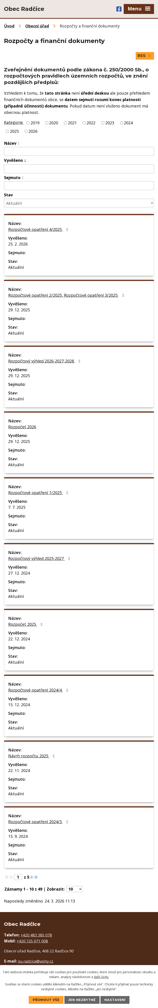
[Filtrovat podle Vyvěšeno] (79, 169)
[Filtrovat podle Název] (79, 151)
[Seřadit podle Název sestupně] (18, 144)
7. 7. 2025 (16, 507)
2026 (33, 131)
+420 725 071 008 (32, 941)
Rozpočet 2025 (26, 624)
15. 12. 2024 (19, 704)
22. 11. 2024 (19, 770)
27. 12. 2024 (19, 573)
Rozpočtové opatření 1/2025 (39, 492)
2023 (109, 123)
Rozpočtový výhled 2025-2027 (40, 558)
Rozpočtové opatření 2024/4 (39, 690)
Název (10, 143)
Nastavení (115, 1000)
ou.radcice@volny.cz (35, 961)
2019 (35, 123)
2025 (14, 131)
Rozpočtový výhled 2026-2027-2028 (45, 361)
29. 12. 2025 (19, 309)
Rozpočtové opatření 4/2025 (39, 229)
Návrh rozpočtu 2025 (32, 755)
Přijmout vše (46, 1000)
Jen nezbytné (82, 1000)
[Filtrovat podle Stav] (79, 203)
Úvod (9, 26)
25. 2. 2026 (18, 244)
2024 (128, 123)
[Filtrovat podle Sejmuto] (79, 185)
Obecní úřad (37, 26)
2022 (91, 123)
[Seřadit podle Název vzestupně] (18, 142)
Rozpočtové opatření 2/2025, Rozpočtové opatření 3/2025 (67, 295)
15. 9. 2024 (18, 836)
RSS (145, 56)
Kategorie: (13, 122)
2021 (72, 123)
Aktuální (16, 267)
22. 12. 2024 (19, 638)
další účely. (101, 977)
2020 (53, 123)
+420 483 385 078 (36, 935)
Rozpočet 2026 (22, 426)
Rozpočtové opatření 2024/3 (39, 821)
